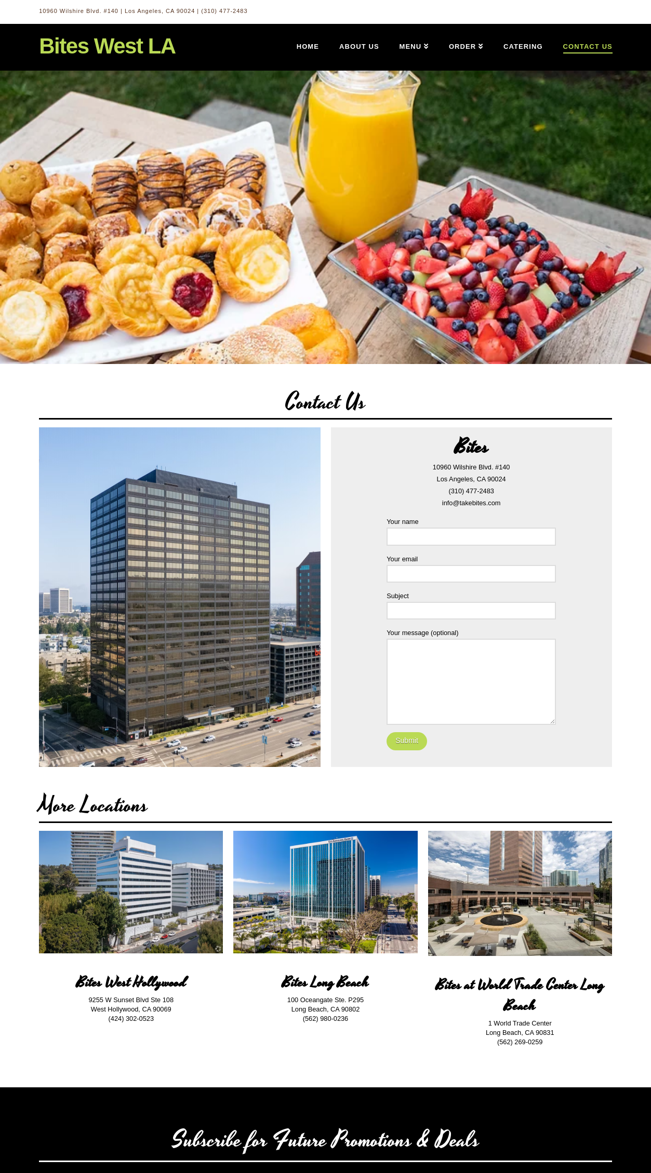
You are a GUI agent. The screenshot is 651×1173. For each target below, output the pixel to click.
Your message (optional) (471, 639)
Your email (471, 567)
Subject (471, 604)
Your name (471, 530)
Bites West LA (107, 46)
